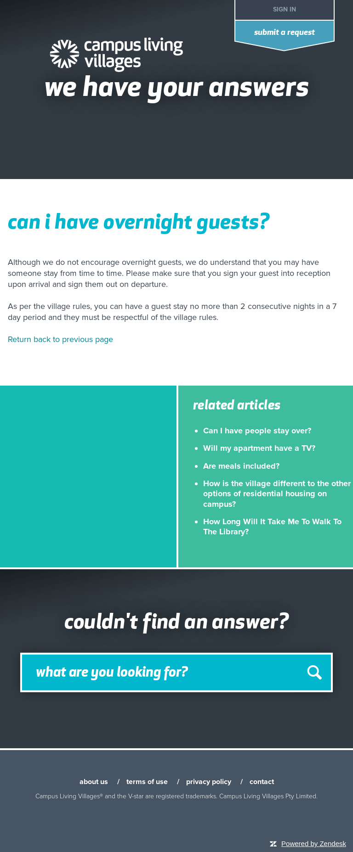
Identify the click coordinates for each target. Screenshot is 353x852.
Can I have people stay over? (257, 431)
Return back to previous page (60, 339)
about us (94, 781)
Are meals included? (241, 466)
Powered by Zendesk (313, 843)
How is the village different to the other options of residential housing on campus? (277, 493)
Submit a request (284, 32)
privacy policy (208, 781)
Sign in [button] (284, 9)
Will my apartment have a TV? (259, 448)
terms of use (147, 781)
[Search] (176, 672)
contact (262, 781)
